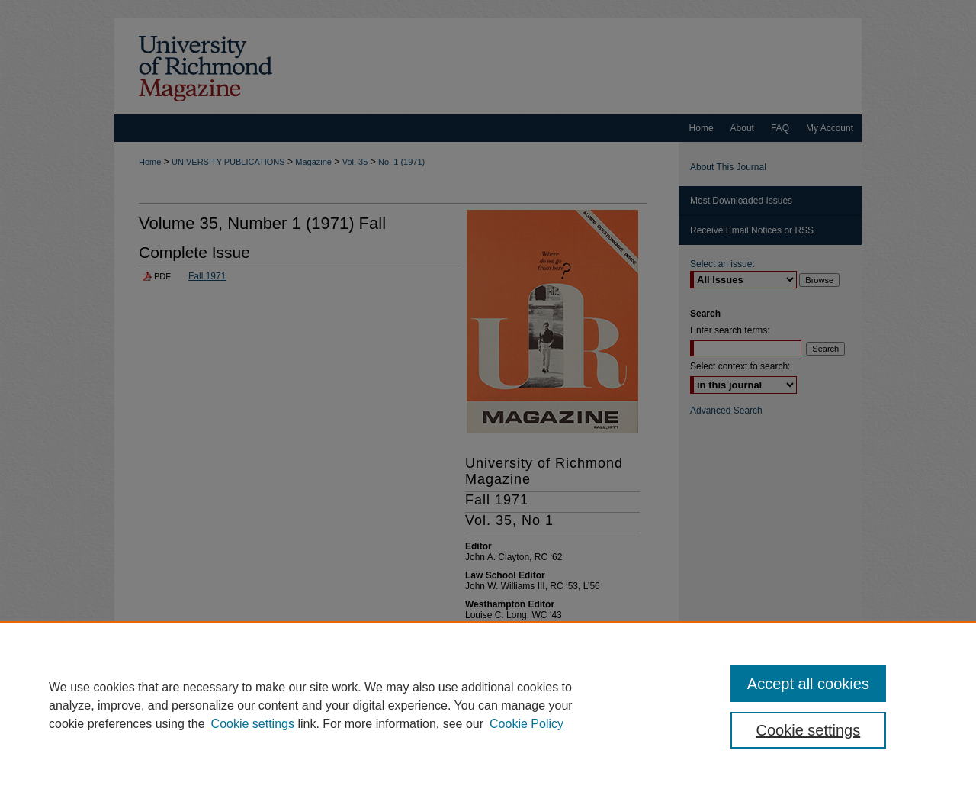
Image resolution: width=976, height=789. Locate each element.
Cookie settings (252, 723)
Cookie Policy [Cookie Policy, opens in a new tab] (526, 723)
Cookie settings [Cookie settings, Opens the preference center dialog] (808, 730)
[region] (488, 705)
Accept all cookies (808, 683)
